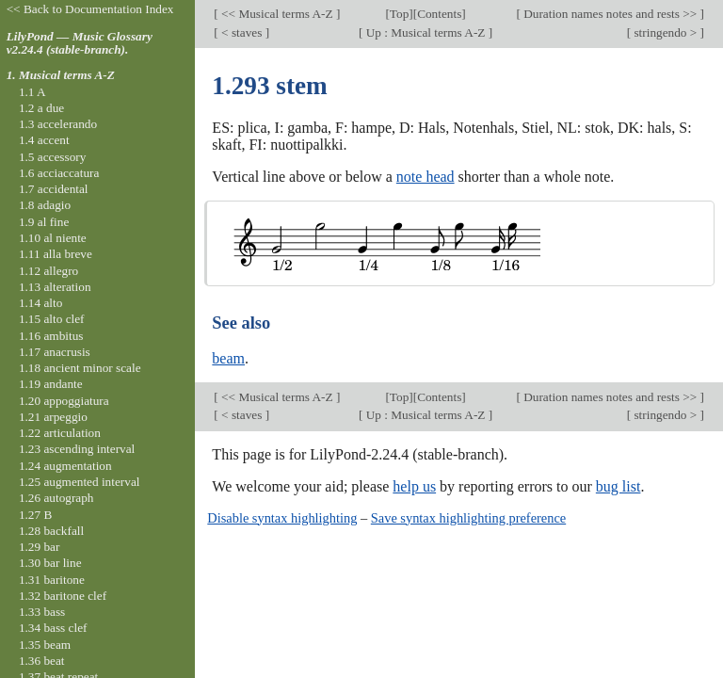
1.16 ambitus (51, 336)
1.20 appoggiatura (64, 401)
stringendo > (665, 32)
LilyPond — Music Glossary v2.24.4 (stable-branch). (80, 43)
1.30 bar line (50, 563)
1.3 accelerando (58, 124)
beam (228, 358)
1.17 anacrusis (54, 352)
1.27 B (35, 515)
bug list (618, 486)
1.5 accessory (52, 157)
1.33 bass (42, 612)
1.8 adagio (45, 205)
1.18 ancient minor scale (80, 368)
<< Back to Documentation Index (90, 9)
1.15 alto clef (52, 319)
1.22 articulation (60, 433)
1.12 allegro (48, 271)
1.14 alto (40, 303)
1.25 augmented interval (79, 482)
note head (425, 177)
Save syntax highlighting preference (468, 517)
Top (399, 14)
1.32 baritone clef (62, 596)
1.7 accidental (53, 189)
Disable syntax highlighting (282, 517)
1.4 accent (44, 140)
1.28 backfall (51, 531)
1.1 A (32, 92)
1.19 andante (51, 384)
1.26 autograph (56, 498)
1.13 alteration (55, 287)
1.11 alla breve (55, 254)
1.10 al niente (53, 238)
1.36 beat (42, 661)
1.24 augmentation (65, 466)
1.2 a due (41, 108)
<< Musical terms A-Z (277, 14)
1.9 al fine (44, 222)
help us (414, 486)
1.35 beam (45, 645)
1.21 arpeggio (53, 417)
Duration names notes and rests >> (610, 14)
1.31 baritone (52, 580)
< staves (241, 32)
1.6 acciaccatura (59, 173)
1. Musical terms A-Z (61, 75)
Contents (439, 14)
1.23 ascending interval (77, 449)
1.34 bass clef (53, 628)
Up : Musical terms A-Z (425, 32)
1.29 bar (39, 547)
